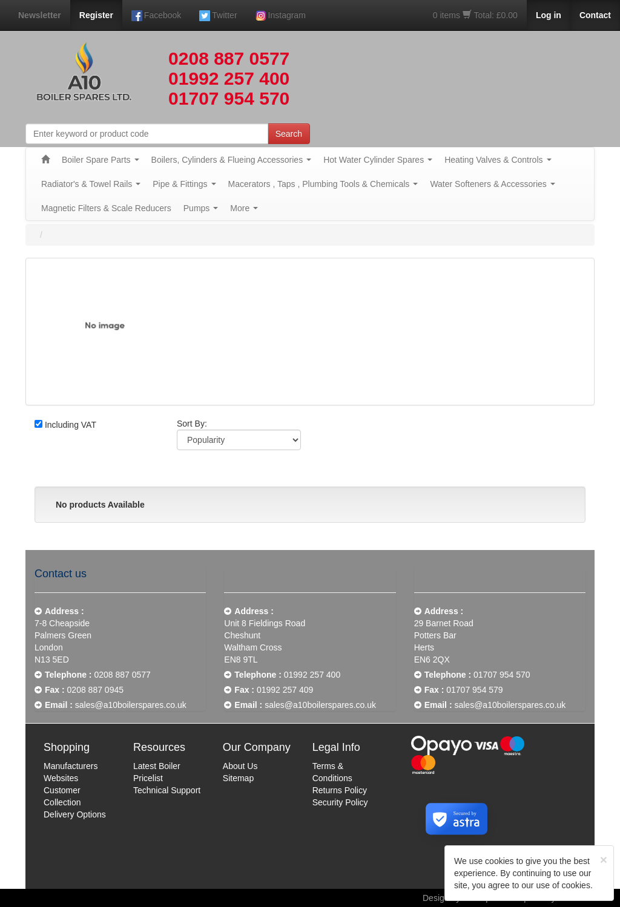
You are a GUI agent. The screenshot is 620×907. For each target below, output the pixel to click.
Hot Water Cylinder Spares (377, 160)
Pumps (201, 208)
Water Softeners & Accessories (492, 184)
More (244, 208)
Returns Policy (339, 790)
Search (288, 134)
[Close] (603, 859)
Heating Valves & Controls (497, 160)
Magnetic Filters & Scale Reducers (106, 208)
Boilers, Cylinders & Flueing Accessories (231, 160)
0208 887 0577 (228, 58)
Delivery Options (75, 814)
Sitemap (238, 778)
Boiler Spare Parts (100, 160)
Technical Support (166, 790)
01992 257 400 (228, 78)
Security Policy (340, 802)
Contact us (61, 574)
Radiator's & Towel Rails (90, 184)
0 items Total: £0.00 (475, 15)
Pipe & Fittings (184, 184)
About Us (240, 766)
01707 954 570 (228, 98)
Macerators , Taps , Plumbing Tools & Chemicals (323, 184)
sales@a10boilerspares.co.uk (130, 705)
